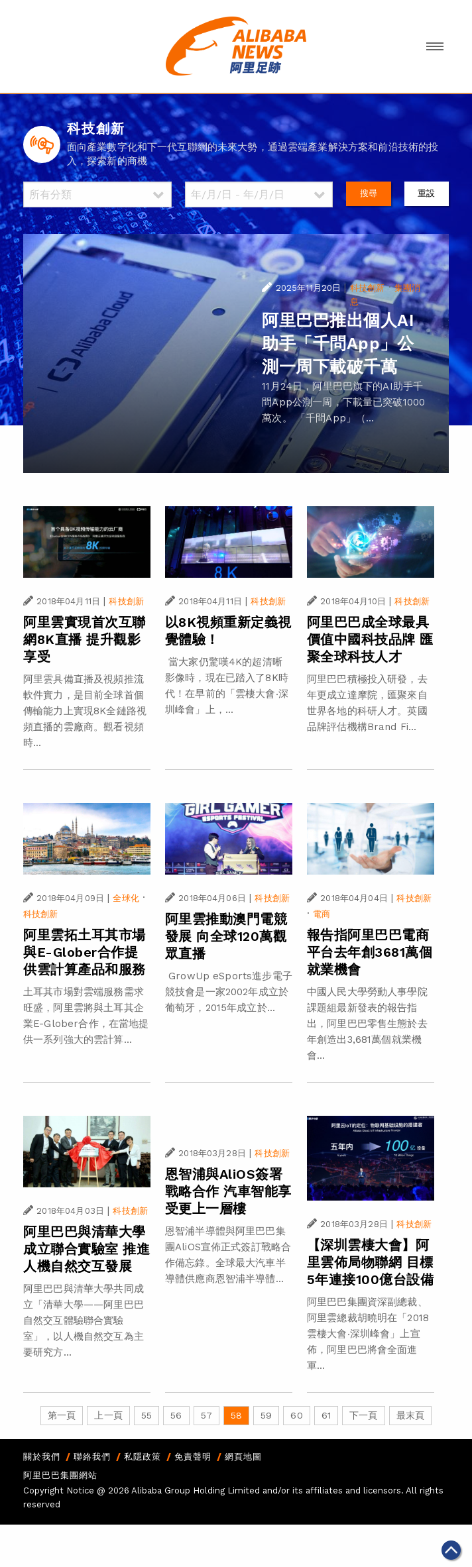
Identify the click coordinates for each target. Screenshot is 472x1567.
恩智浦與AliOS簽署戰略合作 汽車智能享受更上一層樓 (228, 1191)
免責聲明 (192, 1457)
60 (296, 1415)
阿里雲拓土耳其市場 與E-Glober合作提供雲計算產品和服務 (84, 952)
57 (206, 1415)
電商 (321, 914)
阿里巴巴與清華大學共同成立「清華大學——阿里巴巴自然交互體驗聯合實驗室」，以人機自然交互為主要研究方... (83, 1320)
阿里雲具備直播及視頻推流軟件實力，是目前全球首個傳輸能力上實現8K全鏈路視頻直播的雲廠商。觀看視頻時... (85, 711)
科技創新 (367, 288)
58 (236, 1415)
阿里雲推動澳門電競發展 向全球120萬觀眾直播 (226, 936)
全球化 (126, 898)
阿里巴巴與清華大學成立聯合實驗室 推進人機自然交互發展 (86, 1249)
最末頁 (410, 1415)
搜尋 (368, 193)
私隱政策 (142, 1457)
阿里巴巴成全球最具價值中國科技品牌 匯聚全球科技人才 (370, 639)
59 (266, 1415)
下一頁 (363, 1415)
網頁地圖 (243, 1457)
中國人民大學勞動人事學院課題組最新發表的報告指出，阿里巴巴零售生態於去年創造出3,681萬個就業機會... (367, 1023)
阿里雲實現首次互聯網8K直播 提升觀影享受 (84, 639)
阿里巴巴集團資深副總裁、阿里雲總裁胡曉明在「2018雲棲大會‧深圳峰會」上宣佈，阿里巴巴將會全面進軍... (368, 1334)
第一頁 (62, 1415)
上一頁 (108, 1415)
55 (146, 1415)
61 (326, 1415)
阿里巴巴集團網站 (60, 1475)
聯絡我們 (92, 1457)
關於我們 (41, 1457)
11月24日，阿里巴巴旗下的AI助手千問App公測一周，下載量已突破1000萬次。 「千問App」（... (343, 402)
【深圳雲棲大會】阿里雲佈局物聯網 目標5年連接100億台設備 (370, 1262)
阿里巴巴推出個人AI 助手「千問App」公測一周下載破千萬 (338, 343)
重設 (426, 193)
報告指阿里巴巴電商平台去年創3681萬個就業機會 (370, 952)
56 (176, 1415)
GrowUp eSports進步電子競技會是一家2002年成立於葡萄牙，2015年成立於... (228, 992)
